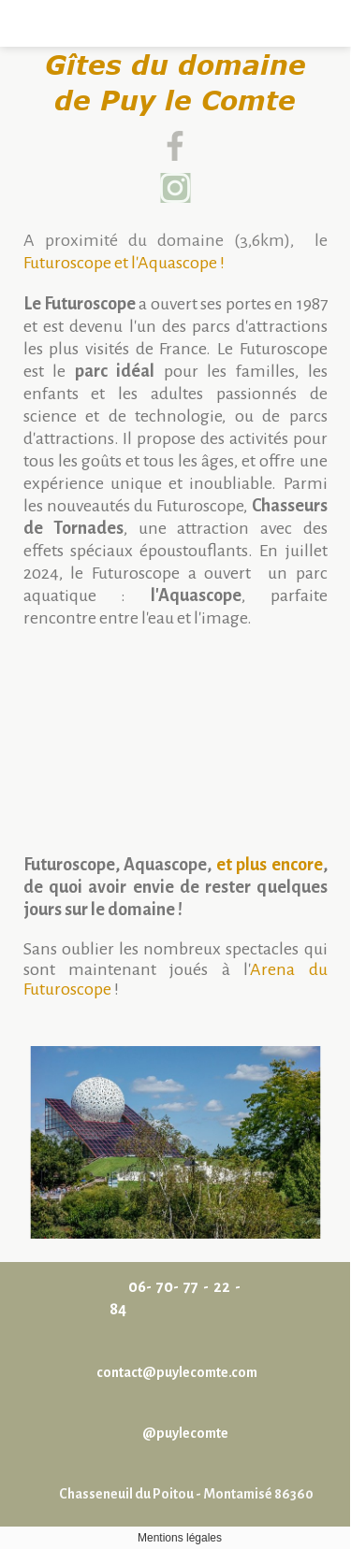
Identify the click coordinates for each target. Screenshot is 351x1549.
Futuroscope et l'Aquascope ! (124, 262)
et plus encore (269, 864)
